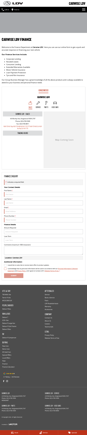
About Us (48, 321)
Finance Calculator (8, 367)
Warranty (48, 306)
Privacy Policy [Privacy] (21, 271)
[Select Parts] (46, 105)
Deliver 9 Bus (6, 309)
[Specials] (72, 432)
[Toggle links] (9, 424)
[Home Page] (13, 3)
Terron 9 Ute (6, 298)
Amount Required (43, 230)
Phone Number (43, 218)
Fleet (4, 361)
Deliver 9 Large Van (8, 323)
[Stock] (14, 432)
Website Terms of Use (52, 338)
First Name (43, 193)
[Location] (30, 105)
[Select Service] (38, 105)
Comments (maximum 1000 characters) (43, 249)
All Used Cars (6, 352)
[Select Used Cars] (55, 105)
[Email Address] (22, 127)
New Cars (5, 346)
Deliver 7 (5, 317)
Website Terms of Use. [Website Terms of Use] (52, 271)
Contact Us (48, 318)
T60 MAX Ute (6, 295)
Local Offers (6, 358)
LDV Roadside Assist (51, 303)
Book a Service (49, 298)
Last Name (43, 201)
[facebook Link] (3, 381)
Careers (47, 324)
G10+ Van (5, 320)
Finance (4, 364)
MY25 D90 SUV (7, 301)
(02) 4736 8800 (54, 411)
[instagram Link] (7, 381)
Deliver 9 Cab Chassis (9, 326)
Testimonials (49, 327)
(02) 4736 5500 (25, 121)
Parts (46, 301)
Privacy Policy (49, 335)
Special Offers (6, 355)
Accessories (48, 309)
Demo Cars (6, 349)
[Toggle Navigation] (83, 9)
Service (47, 295)
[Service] (43, 432)
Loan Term (43, 239)
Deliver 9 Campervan (9, 338)
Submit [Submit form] (14, 276)
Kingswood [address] (43, 90)
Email (43, 210)
